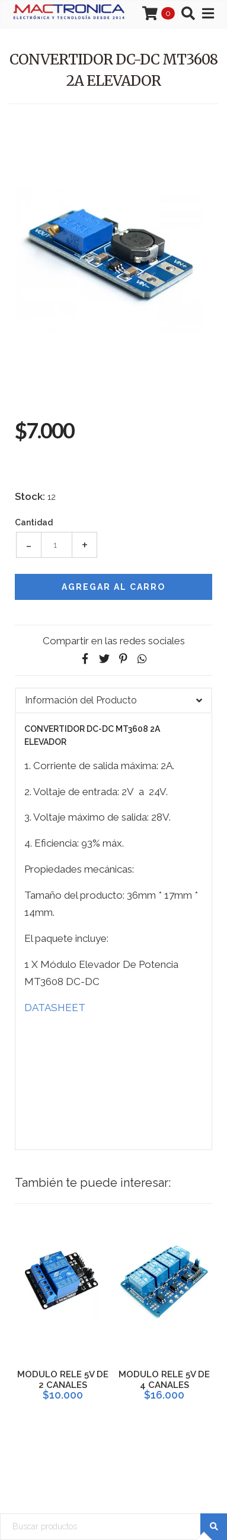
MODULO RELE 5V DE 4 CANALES (164, 1379)
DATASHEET (54, 1007)
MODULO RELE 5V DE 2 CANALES (62, 1379)
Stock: (30, 496)
